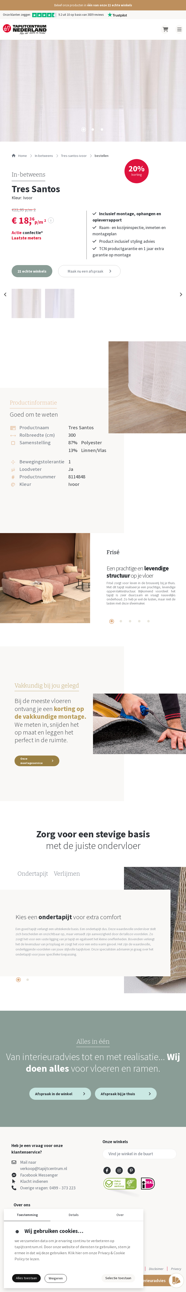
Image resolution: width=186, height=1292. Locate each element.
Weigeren (56, 1278)
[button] (93, 5)
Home (19, 155)
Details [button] (74, 1215)
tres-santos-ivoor (74, 155)
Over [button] (120, 1215)
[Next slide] (180, 294)
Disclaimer (156, 1269)
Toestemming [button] (27, 1215)
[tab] (83, 129)
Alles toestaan (26, 1278)
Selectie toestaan (118, 1278)
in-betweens (44, 155)
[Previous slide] (5, 294)
